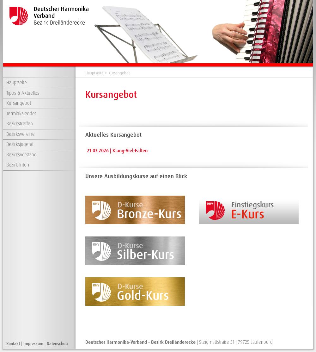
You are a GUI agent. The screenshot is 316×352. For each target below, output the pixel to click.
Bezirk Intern (18, 165)
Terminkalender (21, 113)
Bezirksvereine (20, 134)
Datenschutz (58, 343)
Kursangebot (18, 103)
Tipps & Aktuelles (22, 93)
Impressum (33, 343)
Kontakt (13, 343)
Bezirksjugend (19, 144)
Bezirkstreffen (19, 124)
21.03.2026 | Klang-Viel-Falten (117, 151)
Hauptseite (16, 82)
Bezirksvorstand (21, 155)
